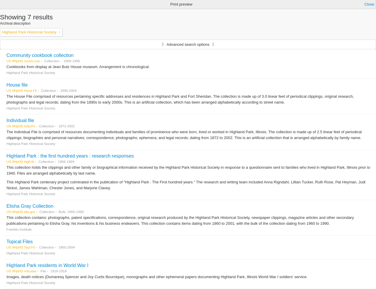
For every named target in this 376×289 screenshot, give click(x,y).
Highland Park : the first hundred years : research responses (70, 155)
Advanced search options (188, 44)
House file (17, 84)
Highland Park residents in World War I (47, 265)
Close (369, 4)
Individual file (20, 120)
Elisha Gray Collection (29, 206)
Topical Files (19, 241)
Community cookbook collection (40, 55)
